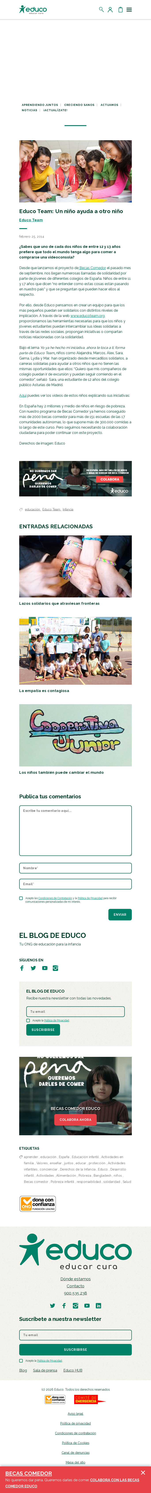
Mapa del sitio (75, 1462)
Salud (127, 1182)
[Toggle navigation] (129, 9)
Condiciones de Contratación (55, 898)
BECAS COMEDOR (28, 1473)
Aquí (22, 395)
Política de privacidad (75, 1423)
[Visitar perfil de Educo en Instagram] (55, 968)
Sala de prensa (45, 1370)
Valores (42, 1163)
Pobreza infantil (62, 1182)
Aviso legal (75, 1413)
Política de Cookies (75, 1443)
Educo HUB (72, 1370)
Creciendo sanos (79, 105)
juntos (68, 1163)
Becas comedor (36, 1182)
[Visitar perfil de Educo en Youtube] (44, 968)
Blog (23, 1370)
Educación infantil (85, 1157)
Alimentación (66, 1175)
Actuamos (109, 105)
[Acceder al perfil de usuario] (111, 9)
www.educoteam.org (87, 316)
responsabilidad (89, 1182)
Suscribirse (43, 1030)
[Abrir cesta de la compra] (120, 9)
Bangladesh (102, 1175)
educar (81, 1163)
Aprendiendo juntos (40, 105)
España (64, 1157)
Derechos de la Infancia (78, 1169)
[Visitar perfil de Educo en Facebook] (22, 968)
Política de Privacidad (90, 898)
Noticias (29, 110)
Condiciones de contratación (75, 1433)
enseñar (56, 1163)
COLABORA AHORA (75, 1120)
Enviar (120, 914)
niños (118, 1175)
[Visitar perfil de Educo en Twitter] (33, 968)
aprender (31, 1157)
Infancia (68, 509)
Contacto (75, 1286)
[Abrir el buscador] (101, 9)
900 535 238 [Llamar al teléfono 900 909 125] (75, 1293)
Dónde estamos (75, 1279)
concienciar (49, 1169)
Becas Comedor (92, 268)
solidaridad (111, 1182)
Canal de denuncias (75, 1452)
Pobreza (85, 1175)
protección (97, 1163)
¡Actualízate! (55, 110)
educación (33, 509)
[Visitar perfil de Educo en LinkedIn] (98, 1305)
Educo (103, 1169)
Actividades (45, 1175)
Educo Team (31, 220)
